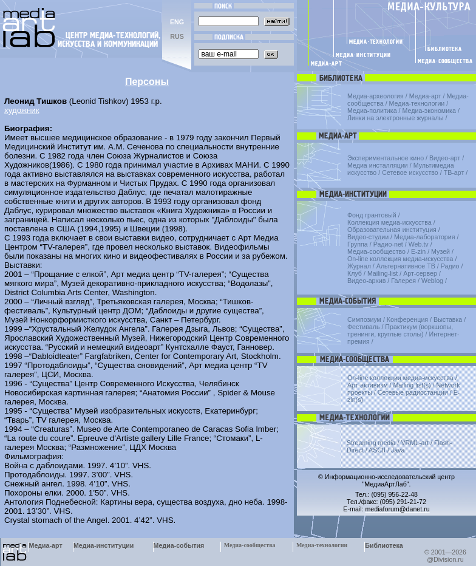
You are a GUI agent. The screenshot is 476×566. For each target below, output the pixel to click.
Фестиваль (363, 326)
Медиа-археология (375, 96)
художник (21, 110)
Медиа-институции (103, 545)
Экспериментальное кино (385, 158)
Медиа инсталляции (377, 165)
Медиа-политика (372, 110)
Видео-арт (444, 158)
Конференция (407, 319)
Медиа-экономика (429, 110)
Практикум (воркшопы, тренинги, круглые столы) (400, 330)
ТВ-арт (454, 172)
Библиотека (384, 545)
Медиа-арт (425, 96)
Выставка (447, 319)
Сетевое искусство (410, 172)
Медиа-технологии (417, 103)
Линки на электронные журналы (395, 117)
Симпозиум (364, 319)
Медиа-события (179, 545)
